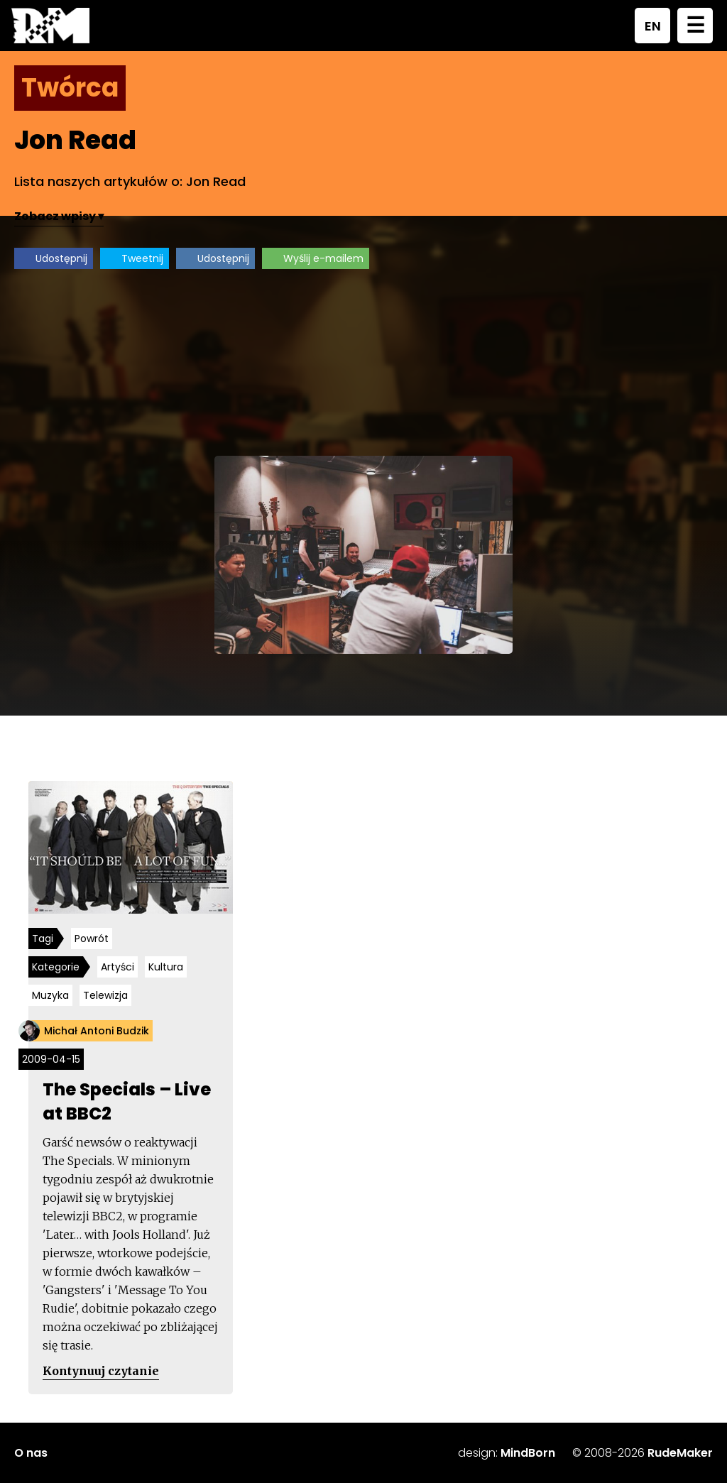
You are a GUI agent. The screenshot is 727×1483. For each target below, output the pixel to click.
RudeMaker (680, 1453)
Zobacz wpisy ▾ (59, 216)
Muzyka (50, 995)
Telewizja (105, 995)
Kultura (165, 967)
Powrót (92, 938)
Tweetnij (142, 258)
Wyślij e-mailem (323, 258)
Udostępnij (61, 258)
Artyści (117, 967)
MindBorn (528, 1453)
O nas (31, 1453)
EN (653, 26)
